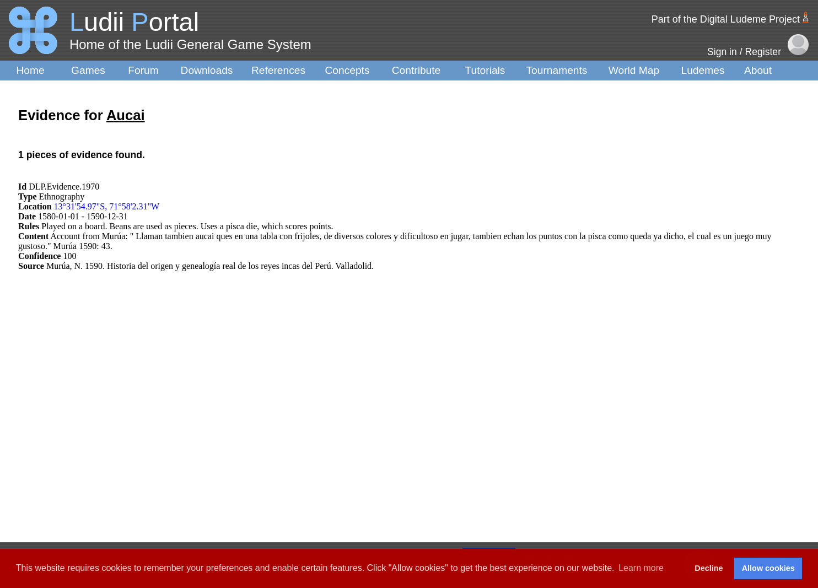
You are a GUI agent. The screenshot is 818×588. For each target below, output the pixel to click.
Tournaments (557, 70)
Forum (143, 70)
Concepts (347, 70)
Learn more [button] (641, 568)
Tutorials (485, 70)
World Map (634, 70)
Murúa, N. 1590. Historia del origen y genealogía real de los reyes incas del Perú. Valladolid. (210, 266)
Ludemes (703, 70)
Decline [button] (709, 568)
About (758, 70)
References (278, 70)
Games (88, 70)
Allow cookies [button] (768, 568)
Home (30, 70)
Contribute (416, 70)
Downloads (207, 70)
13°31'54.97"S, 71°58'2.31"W (107, 206)
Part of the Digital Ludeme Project (726, 19)
